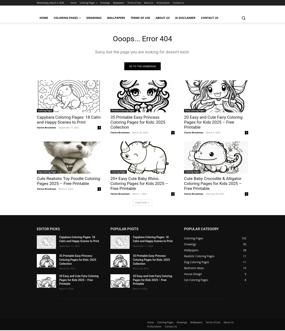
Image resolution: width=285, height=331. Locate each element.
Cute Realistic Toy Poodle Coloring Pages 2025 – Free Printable (68, 182)
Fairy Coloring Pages (194, 111)
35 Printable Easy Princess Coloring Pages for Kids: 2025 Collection (137, 123)
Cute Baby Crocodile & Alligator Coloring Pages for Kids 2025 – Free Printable (213, 184)
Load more (142, 203)
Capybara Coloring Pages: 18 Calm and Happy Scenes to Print (69, 120)
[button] (243, 18)
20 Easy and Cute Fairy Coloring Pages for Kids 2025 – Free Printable (213, 123)
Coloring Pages (45, 111)
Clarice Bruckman (46, 128)
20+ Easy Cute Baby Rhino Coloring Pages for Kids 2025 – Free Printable (139, 184)
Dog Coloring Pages (47, 172)
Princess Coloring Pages (123, 111)
